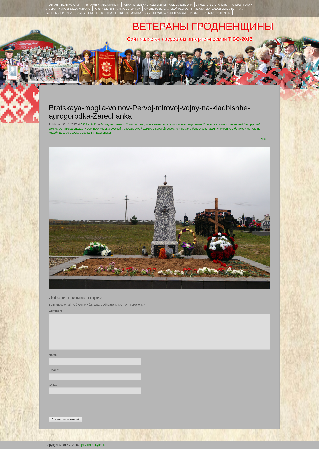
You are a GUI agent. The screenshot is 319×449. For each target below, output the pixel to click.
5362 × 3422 (89, 124)
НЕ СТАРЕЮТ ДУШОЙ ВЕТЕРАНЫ (215, 8)
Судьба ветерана (181, 4)
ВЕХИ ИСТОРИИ (70, 4)
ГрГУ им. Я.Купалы (92, 445)
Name (53, 354)
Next (265, 138)
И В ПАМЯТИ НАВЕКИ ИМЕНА (101, 4)
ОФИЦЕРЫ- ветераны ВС (211, 4)
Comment (55, 310)
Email (52, 370)
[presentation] (80, 404)
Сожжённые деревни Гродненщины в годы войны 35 (113, 13)
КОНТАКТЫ (223, 13)
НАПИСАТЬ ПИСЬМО (201, 13)
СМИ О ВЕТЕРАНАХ (128, 8)
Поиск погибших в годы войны (144, 4)
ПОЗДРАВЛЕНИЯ (104, 8)
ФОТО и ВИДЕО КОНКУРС (74, 8)
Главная (52, 4)
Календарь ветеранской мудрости (168, 8)
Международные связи (169, 13)
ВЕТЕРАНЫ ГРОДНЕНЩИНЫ (202, 26)
